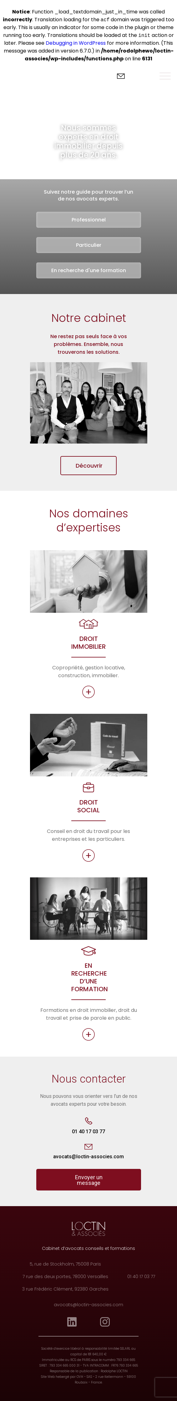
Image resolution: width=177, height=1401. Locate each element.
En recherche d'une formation (88, 270)
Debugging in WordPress (76, 43)
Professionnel (89, 219)
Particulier (88, 245)
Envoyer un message (89, 1180)
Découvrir (89, 466)
